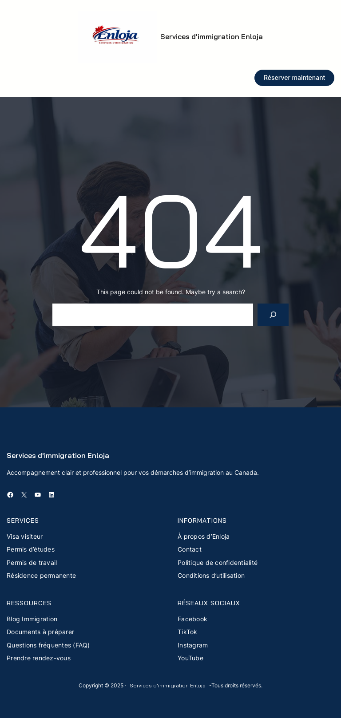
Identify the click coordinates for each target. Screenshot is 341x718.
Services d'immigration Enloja (211, 36)
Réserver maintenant (294, 77)
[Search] (273, 314)
